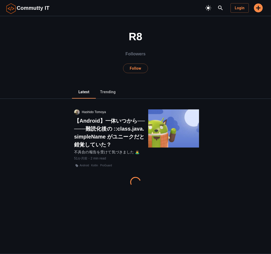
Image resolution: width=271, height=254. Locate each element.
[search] (220, 8)
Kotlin (94, 165)
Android (84, 165)
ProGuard (106, 165)
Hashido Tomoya (94, 112)
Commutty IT (33, 8)
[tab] (84, 92)
